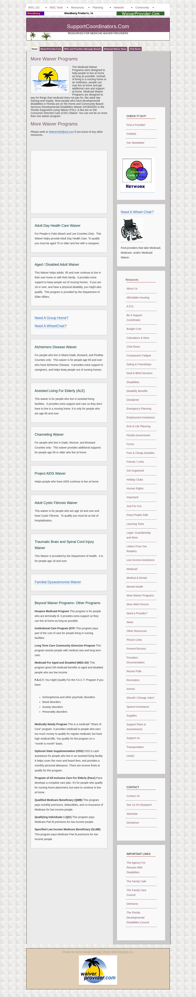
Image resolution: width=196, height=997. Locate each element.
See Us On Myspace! (139, 804)
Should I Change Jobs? (140, 697)
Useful (130, 755)
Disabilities (133, 382)
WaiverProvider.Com (51, 49)
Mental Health (135, 586)
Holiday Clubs (135, 479)
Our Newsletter (135, 142)
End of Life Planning (138, 426)
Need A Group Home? (51, 318)
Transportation (135, 747)
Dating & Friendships (139, 364)
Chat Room (135, 49)
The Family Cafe (136, 881)
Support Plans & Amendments (136, 727)
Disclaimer (133, 399)
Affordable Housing (138, 297)
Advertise (132, 813)
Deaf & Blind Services (139, 373)
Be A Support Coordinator (134, 318)
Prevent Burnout (136, 648)
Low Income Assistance (140, 560)
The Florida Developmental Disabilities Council (138, 917)
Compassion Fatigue (139, 355)
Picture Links (134, 639)
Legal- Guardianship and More (139, 535)
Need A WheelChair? (51, 326)
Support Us (133, 738)
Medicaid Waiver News (115, 49)
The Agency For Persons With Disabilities (136, 867)
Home (35, 49)
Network (119, 7)
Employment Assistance (141, 417)
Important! (133, 497)
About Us (132, 288)
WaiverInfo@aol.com (61, 131)
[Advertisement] (67, 181)
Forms (130, 444)
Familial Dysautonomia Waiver (58, 582)
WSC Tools (56, 7)
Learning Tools (135, 523)
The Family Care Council (136, 892)
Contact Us (133, 795)
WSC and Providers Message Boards (82, 49)
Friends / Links (135, 461)
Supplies (132, 715)
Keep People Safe (137, 514)
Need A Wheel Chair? (137, 212)
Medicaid (132, 569)
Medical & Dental (137, 577)
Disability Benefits (137, 391)
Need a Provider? (137, 613)
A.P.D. (130, 306)
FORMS (131, 133)
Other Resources (137, 631)
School (131, 688)
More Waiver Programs (140, 595)
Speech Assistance (138, 706)
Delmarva (132, 903)
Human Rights (135, 488)
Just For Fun (134, 506)
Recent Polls (134, 671)
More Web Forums (138, 604)
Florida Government (138, 435)
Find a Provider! (136, 124)
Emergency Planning (139, 408)
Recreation (133, 680)
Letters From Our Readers (137, 549)
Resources (77, 7)
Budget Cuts (134, 328)
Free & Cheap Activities (140, 452)
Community (142, 7)
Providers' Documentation (136, 660)
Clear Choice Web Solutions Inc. (114, 951)
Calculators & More (138, 337)
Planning (98, 7)
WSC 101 (34, 7)
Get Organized (135, 470)
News (130, 622)
